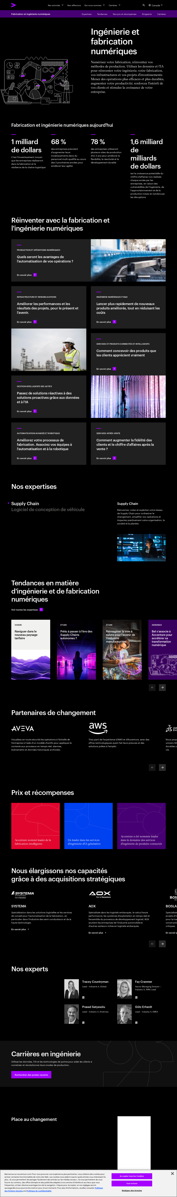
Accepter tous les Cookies (132, 1176)
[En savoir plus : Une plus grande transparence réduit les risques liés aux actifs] (48, 396)
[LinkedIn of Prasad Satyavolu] (83, 1022)
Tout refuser (132, 1183)
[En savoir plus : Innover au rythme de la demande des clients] (128, 307)
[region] (88, 1183)
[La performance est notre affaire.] (98, 932)
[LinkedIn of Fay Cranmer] (136, 997)
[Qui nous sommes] (94, 5)
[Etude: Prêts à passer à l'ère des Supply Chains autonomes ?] (76, 650)
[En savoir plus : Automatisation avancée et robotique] (48, 443)
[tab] (48, 503)
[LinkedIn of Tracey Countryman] (83, 997)
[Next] (162, 687)
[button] (31, 1074)
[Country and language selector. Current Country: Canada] (156, 5)
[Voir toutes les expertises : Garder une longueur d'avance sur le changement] (27, 609)
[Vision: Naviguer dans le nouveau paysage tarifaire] (30, 650)
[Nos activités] (56, 5)
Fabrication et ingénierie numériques (30, 13)
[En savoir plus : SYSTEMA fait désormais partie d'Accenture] (20, 929)
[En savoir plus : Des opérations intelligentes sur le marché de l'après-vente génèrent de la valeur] (128, 443)
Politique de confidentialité (39, 1191)
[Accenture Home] (19, 5)
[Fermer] (172, 1173)
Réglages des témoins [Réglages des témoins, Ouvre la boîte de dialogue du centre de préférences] (132, 1190)
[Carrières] (115, 5)
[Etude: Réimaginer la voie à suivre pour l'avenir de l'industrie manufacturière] (122, 650)
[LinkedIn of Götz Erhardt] (136, 1022)
